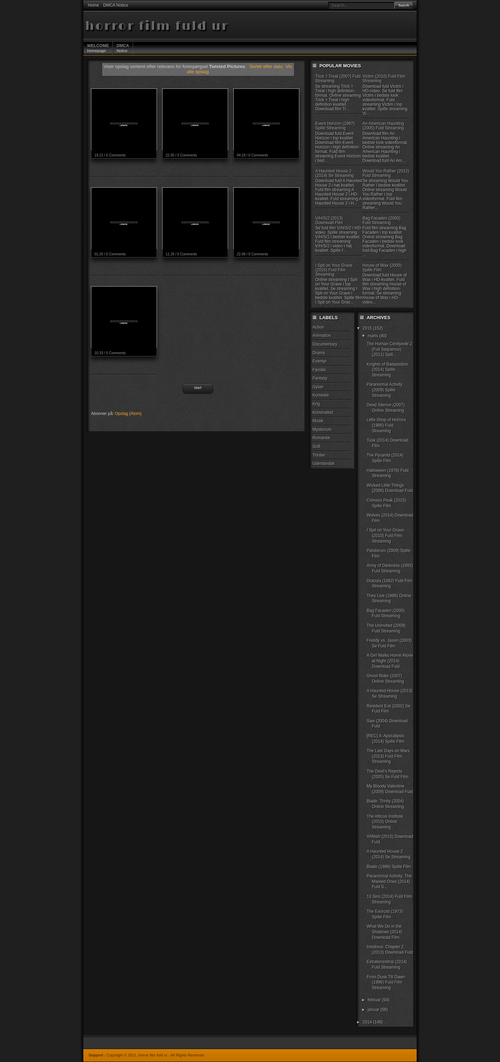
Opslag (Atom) (128, 413)
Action (318, 327)
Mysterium (322, 429)
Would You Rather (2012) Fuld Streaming (385, 173)
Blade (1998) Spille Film (389, 866)
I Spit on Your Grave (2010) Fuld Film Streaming (333, 270)
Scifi (316, 446)
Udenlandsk (323, 463)
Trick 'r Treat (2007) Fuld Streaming (338, 78)
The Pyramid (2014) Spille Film (385, 458)
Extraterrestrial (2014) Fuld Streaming (387, 964)
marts (373, 335)
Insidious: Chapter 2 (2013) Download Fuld (390, 949)
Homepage (98, 48)
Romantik (321, 437)
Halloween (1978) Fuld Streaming (388, 473)
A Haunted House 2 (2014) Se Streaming (334, 173)
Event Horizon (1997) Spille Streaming (335, 125)
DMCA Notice (115, 5)
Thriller (318, 455)
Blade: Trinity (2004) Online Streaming (385, 804)
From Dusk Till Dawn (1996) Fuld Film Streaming (386, 982)
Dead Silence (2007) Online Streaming (386, 407)
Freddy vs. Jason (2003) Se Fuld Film (389, 643)
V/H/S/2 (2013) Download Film (329, 220)
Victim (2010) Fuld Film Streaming (383, 78)
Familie (319, 369)
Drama (318, 352)
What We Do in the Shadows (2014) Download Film (384, 932)
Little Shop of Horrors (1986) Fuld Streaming (386, 425)
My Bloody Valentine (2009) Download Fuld (390, 789)
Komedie (320, 395)
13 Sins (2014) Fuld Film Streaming (389, 899)
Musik (317, 420)
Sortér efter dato (267, 66)
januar (374, 1009)
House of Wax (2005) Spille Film (382, 267)
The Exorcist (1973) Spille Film (385, 914)
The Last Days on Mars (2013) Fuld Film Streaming (388, 756)
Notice (123, 48)
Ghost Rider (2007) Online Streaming (385, 678)
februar (375, 999)
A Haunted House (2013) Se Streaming (389, 693)
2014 (368, 1022)
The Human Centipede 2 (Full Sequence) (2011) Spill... (389, 349)
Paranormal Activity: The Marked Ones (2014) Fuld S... (389, 881)
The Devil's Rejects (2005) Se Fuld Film (387, 774)
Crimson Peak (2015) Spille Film (386, 503)
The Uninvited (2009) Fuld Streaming (386, 628)
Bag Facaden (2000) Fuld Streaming (381, 220)
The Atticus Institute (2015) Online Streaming (385, 822)
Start (197, 387)
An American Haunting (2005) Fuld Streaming (383, 125)
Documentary (324, 344)
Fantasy (319, 378)
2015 (368, 328)
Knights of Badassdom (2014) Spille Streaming (387, 369)
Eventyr (319, 361)
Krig (316, 403)
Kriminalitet (322, 412)
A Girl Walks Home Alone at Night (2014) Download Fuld (390, 661)
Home (93, 5)
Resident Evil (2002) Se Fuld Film (388, 709)
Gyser (318, 386)
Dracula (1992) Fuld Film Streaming (389, 583)
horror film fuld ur (157, 26)
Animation (321, 335)
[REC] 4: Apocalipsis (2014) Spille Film (386, 738)
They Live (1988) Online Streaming (389, 598)
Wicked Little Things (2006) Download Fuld (390, 488)
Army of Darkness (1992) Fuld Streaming (390, 568)
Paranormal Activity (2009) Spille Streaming (384, 390)
